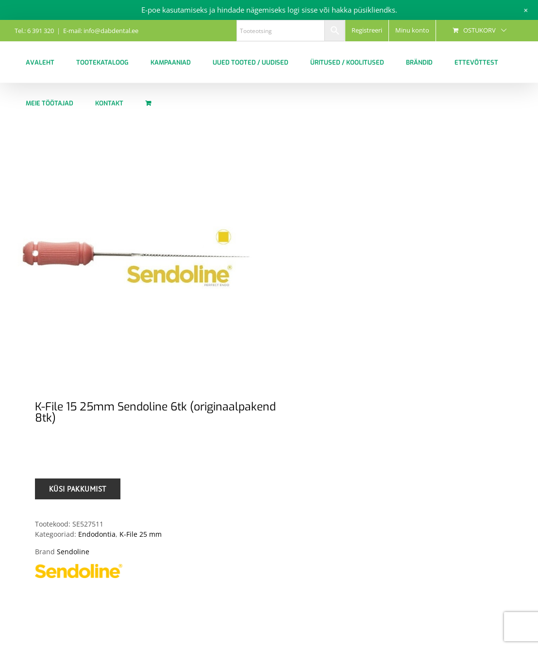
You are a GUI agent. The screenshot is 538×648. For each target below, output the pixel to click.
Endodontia (97, 534)
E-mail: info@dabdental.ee (100, 30)
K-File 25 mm (140, 534)
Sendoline (73, 551)
